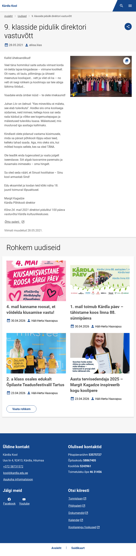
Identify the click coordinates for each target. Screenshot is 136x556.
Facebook (9, 501)
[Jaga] (128, 26)
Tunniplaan (75, 498)
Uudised (22, 16)
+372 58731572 (13, 466)
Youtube (24, 501)
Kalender (74, 520)
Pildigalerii (75, 505)
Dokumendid (76, 513)
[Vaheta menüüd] (130, 6)
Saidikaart (78, 548)
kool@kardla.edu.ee (15, 473)
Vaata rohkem (21, 409)
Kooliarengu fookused (82, 527)
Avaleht (8, 16)
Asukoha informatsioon (18, 479)
